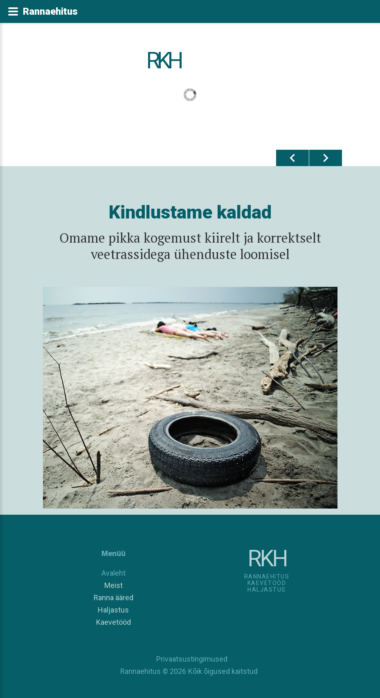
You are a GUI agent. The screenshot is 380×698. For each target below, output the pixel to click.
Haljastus (113, 610)
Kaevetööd (113, 622)
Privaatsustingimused (190, 659)
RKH (163, 61)
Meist (113, 585)
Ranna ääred (113, 597)
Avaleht (113, 573)
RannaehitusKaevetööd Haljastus (267, 583)
